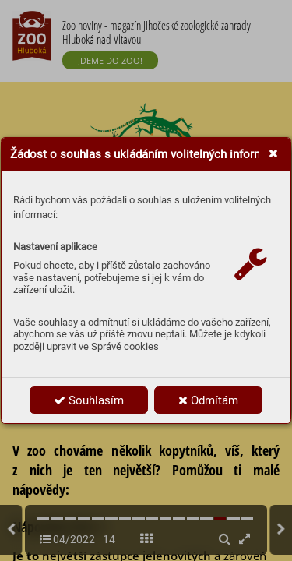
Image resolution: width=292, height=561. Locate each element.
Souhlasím (89, 400)
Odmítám (208, 400)
